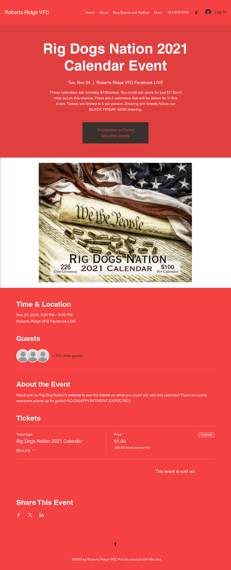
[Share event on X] (30, 515)
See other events (115, 135)
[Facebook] (196, 12)
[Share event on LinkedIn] (41, 515)
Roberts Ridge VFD (27, 12)
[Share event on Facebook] (18, 515)
